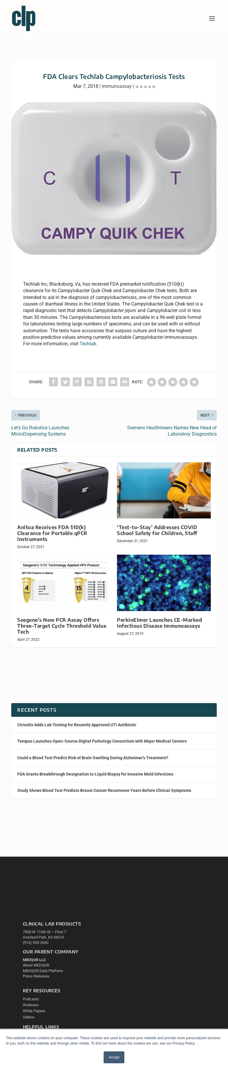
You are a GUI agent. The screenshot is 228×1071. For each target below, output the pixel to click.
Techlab (88, 344)
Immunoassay (117, 86)
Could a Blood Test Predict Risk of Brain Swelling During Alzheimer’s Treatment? (92, 757)
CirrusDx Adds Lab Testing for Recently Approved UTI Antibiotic (76, 724)
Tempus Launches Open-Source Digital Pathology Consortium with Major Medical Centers (102, 741)
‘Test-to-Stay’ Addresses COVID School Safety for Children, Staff (157, 530)
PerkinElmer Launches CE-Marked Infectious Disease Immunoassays (159, 623)
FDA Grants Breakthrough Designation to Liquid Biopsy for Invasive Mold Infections (95, 774)
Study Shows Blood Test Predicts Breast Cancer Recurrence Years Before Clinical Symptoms (104, 790)
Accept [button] (114, 1057)
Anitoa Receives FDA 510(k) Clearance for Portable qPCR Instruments (52, 533)
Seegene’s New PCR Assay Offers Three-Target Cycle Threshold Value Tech (61, 626)
